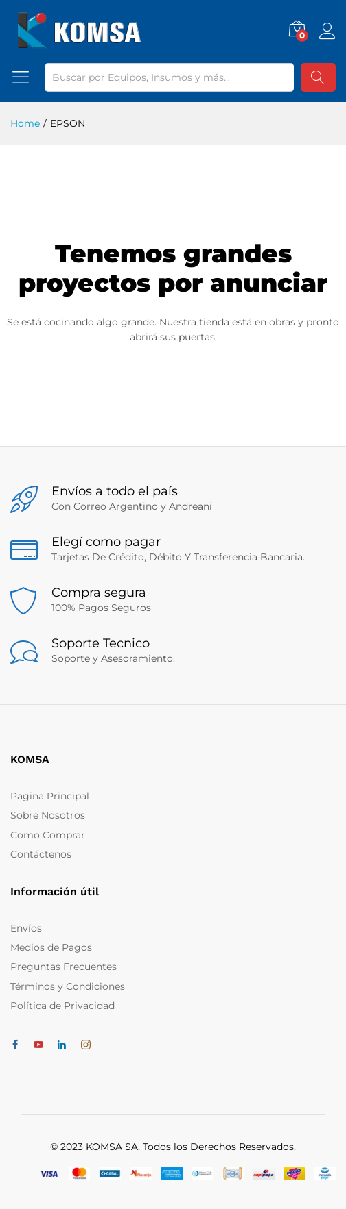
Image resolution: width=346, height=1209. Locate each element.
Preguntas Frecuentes (63, 966)
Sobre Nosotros (47, 815)
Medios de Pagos (51, 947)
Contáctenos (40, 854)
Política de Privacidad (62, 1005)
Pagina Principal (49, 796)
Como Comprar (47, 835)
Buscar (318, 77)
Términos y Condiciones (67, 986)
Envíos (26, 928)
